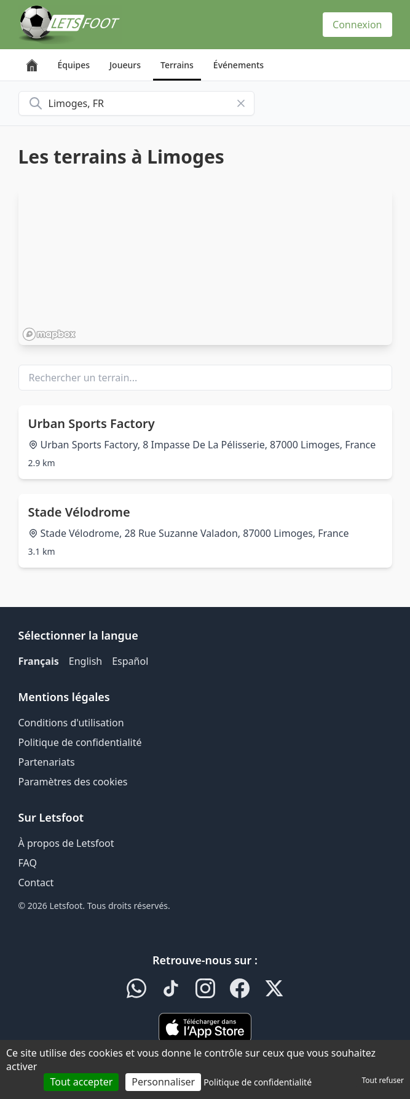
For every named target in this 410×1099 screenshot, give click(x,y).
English (85, 661)
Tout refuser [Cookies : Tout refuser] (383, 1080)
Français (38, 661)
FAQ (27, 863)
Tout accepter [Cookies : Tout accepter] (81, 1082)
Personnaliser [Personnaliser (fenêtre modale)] (163, 1082)
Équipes (74, 65)
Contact (36, 882)
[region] (205, 266)
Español (130, 661)
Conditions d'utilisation (71, 722)
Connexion (357, 24)
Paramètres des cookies (73, 781)
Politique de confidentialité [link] (257, 1082)
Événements (238, 65)
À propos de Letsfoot (66, 843)
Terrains (177, 65)
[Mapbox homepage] (49, 334)
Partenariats (46, 762)
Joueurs (125, 65)
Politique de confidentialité (80, 742)
